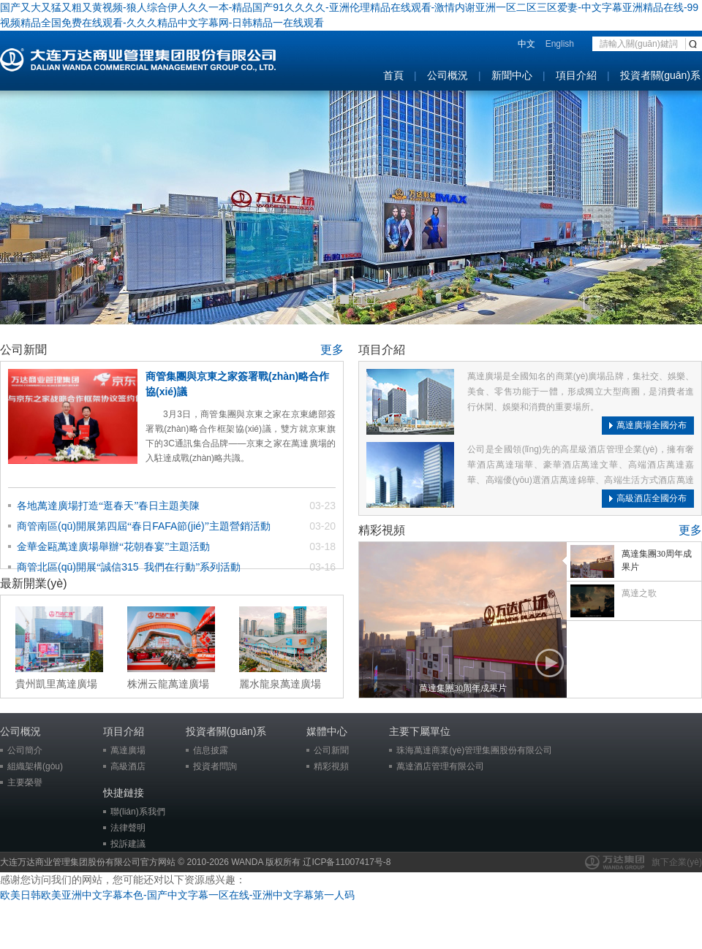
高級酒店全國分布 (651, 498)
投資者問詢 (215, 766)
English (560, 44)
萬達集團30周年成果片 (463, 688)
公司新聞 (331, 750)
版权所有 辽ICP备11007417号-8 (327, 862)
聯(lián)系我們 (137, 812)
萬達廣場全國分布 (651, 425)
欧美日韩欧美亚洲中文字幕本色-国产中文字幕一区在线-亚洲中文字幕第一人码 (177, 895)
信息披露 (210, 750)
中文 (526, 44)
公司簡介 (24, 750)
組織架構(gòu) (35, 766)
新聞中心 (511, 75)
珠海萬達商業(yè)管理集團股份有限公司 (474, 750)
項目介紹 (576, 75)
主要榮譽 (24, 782)
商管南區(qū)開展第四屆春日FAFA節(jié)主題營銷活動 (144, 526)
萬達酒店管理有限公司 (440, 766)
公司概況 (447, 75)
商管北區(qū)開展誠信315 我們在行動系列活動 (129, 567)
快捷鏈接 (123, 793)
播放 (550, 663)
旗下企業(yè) (677, 862)
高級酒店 (128, 766)
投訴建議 (128, 844)
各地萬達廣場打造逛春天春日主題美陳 (108, 505)
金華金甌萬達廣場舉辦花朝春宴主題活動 (113, 546)
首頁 (393, 75)
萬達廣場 (128, 750)
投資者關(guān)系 (660, 75)
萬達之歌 (639, 593)
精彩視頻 (331, 766)
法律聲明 (128, 828)
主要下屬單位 (419, 731)
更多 (332, 349)
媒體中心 (326, 731)
